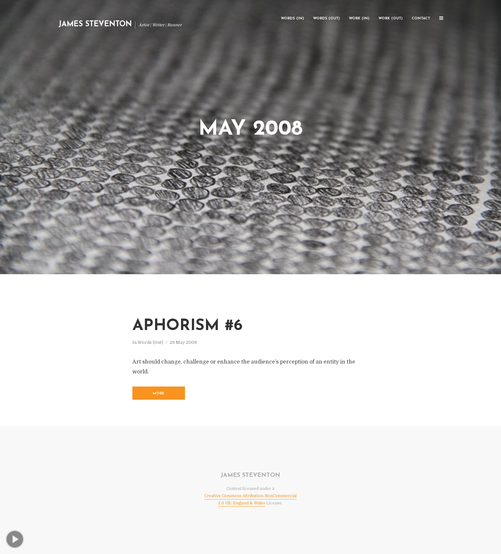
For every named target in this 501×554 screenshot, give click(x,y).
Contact (421, 18)
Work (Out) (390, 18)
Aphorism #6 (187, 326)
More (158, 393)
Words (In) (292, 18)
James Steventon (95, 24)
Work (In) (359, 18)
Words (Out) (326, 18)
